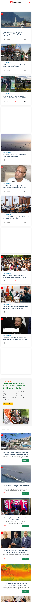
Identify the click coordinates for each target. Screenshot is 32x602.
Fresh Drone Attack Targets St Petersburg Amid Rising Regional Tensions (13, 33)
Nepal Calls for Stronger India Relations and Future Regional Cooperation (15, 307)
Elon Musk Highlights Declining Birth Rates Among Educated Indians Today (15, 338)
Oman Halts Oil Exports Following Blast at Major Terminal (16, 486)
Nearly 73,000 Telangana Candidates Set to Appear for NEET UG (16, 218)
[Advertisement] (16, 120)
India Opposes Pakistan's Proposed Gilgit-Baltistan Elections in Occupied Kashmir (16, 453)
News (4, 29)
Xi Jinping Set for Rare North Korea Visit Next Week (16, 519)
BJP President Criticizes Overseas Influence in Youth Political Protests (14, 276)
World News (8, 29)
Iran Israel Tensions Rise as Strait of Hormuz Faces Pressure (14, 155)
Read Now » (25, 460)
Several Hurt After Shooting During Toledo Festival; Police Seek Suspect (14, 97)
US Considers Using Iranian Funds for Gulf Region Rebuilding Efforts (16, 66)
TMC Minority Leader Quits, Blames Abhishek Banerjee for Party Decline (14, 186)
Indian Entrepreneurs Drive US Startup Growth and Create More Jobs (16, 551)
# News (4, 460)
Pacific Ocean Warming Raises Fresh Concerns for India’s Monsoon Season (16, 584)
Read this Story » (8, 403)
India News (8, 183)
